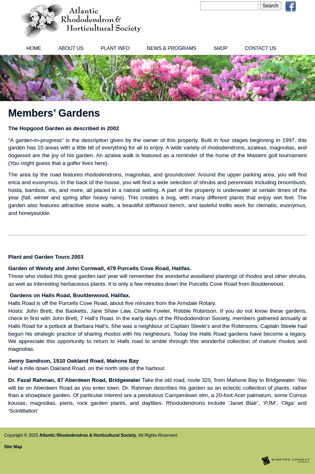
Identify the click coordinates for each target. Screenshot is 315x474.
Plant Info (115, 48)
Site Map (13, 446)
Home (33, 48)
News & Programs (171, 48)
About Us (70, 48)
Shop (221, 48)
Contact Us (260, 48)
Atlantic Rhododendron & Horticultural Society (87, 435)
